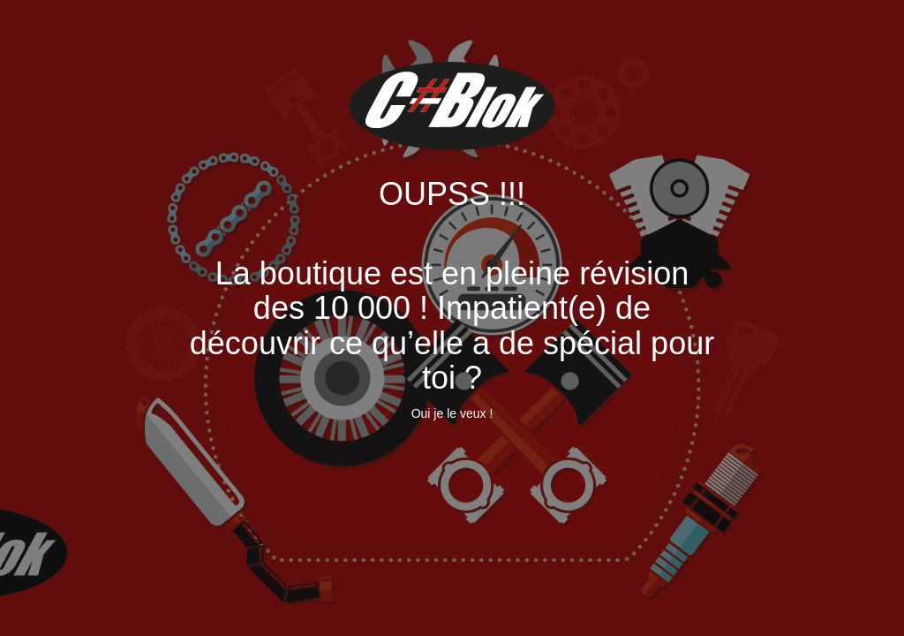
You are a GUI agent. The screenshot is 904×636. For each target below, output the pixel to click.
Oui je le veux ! (452, 413)
